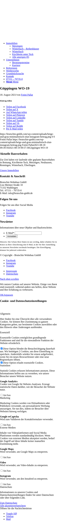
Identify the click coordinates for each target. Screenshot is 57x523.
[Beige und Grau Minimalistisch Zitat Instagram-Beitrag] (23, 38)
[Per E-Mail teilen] (14, 128)
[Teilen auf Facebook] (16, 106)
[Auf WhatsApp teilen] (16, 112)
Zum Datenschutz (8, 503)
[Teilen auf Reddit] (14, 126)
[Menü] (12, 81)
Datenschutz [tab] (6, 487)
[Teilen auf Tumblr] (15, 120)
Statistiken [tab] (5, 365)
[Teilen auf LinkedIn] (15, 117)
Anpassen (8, 295)
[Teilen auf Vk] (12, 123)
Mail (8, 519)
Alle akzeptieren (8, 505)
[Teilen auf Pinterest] (15, 115)
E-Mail (10, 233)
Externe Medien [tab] (8, 427)
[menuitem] (31, 50)
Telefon (10, 516)
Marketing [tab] (5, 398)
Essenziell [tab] (5, 332)
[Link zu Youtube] (10, 215)
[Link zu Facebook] (11, 210)
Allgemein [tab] (5, 313)
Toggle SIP (11, 513)
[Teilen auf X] (12, 109)
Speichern (21, 505)
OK (1, 295)
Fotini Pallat (27, 94)
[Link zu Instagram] (11, 213)
